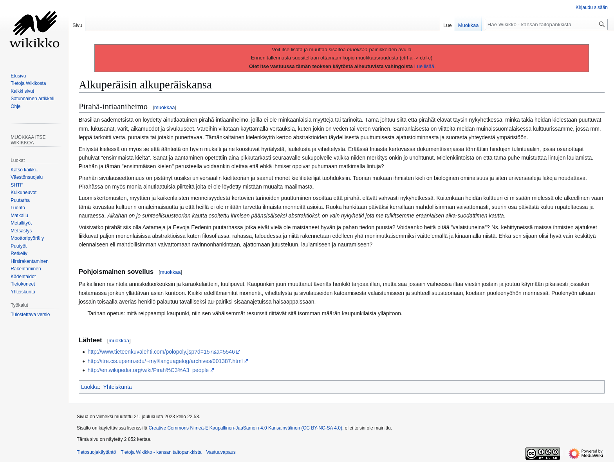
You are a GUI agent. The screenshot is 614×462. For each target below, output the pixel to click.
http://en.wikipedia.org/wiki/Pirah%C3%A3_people (148, 370)
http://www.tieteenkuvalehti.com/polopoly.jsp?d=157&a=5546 (161, 352)
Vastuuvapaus (221, 452)
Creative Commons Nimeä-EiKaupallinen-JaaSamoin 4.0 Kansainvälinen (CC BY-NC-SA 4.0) (245, 428)
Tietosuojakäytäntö (96, 452)
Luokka (90, 387)
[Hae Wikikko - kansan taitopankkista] (546, 24)
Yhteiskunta (117, 387)
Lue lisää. (425, 66)
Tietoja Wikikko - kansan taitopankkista (161, 452)
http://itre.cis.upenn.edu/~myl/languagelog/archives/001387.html (165, 361)
